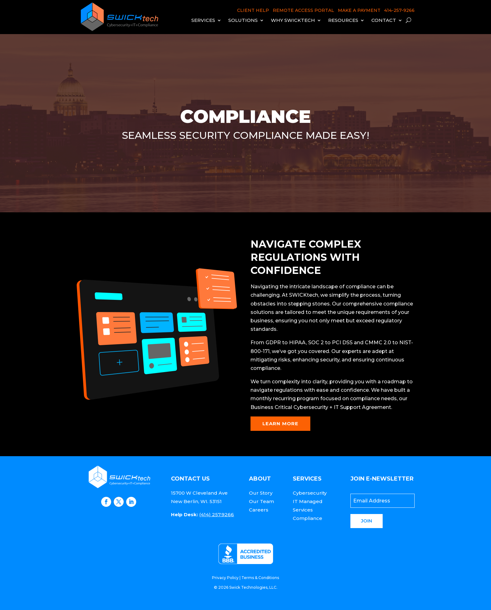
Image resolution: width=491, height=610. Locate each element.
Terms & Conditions (260, 577)
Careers (258, 510)
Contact (383, 20)
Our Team (261, 501)
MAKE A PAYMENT (359, 10)
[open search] (408, 20)
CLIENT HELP (253, 10)
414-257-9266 (399, 10)
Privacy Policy (225, 577)
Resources (343, 20)
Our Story (260, 493)
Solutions (243, 20)
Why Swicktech (293, 20)
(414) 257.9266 (216, 514)
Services (203, 20)
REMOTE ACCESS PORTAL (303, 10)
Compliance (307, 518)
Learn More (280, 423)
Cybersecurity (310, 493)
